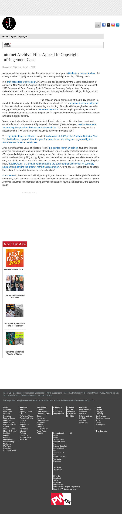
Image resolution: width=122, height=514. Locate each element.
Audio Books (8, 440)
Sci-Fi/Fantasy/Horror (27, 415)
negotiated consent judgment (84, 103)
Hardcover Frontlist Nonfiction (41, 424)
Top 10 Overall (42, 429)
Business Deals (9, 429)
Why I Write (71, 414)
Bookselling (7, 420)
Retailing (99, 414)
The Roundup (101, 431)
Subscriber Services (60, 393)
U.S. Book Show (9, 450)
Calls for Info (13, 395)
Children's (24, 435)
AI (71, 433)
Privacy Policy (105, 393)
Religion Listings (85, 416)
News (5, 407)
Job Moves (57, 470)
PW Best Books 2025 (13, 269)
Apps (98, 420)
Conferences (101, 416)
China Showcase (60, 457)
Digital (13, 36)
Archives (41, 395)
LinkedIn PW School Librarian (64, 489)
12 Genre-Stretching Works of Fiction (15, 353)
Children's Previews (83, 413)
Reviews (23, 407)
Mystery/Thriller (26, 412)
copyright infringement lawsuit (21, 136)
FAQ (48, 393)
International (58, 433)
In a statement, (9, 175)
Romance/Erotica (26, 418)
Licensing (6, 448)
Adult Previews (85, 409)
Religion (6, 437)
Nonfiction (24, 429)
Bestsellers (41, 407)
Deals (55, 435)
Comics (6, 427)
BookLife (23, 440)
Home (5, 36)
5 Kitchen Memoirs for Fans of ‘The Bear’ (15, 325)
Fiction (22, 409)
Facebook (57, 478)
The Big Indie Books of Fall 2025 (14, 296)
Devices (99, 409)
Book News (57, 412)
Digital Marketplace (100, 423)
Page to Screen (9, 418)
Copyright (22, 36)
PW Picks (7, 446)
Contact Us (17, 393)
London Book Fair (60, 446)
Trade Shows (58, 440)
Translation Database (57, 460)
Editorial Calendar (28, 395)
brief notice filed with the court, (21, 82)
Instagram (57, 482)
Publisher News (9, 422)
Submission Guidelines (34, 393)
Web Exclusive (25, 437)
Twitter (55, 480)
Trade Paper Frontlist (41, 432)
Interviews (71, 412)
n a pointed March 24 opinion (63, 148)
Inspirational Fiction (24, 426)
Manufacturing (8, 442)
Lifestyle (23, 431)
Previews (83, 407)
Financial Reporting (7, 415)
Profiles (70, 409)
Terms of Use (91, 393)
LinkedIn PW (58, 485)
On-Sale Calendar (82, 419)
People (6, 435)
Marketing (7, 444)
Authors (56, 409)
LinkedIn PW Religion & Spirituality (66, 487)
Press (49, 395)
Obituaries (7, 409)
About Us (7, 393)
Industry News (58, 414)
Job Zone (57, 467)
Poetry (22, 422)
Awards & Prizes (9, 424)
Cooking (6, 433)
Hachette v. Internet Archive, (82, 73)
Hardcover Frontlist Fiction (43, 419)
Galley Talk (83, 422)
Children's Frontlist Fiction (43, 411)
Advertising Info (77, 393)
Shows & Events (9, 431)
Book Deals (7, 412)
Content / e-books (103, 418)
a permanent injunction (47, 109)
